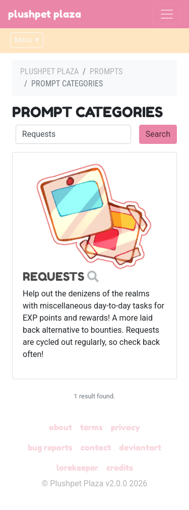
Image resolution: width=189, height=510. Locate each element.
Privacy (125, 427)
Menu (27, 40)
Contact (96, 447)
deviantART (140, 447)
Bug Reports (50, 447)
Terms (91, 427)
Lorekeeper (77, 468)
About (60, 427)
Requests (53, 276)
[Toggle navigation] (167, 14)
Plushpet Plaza (44, 14)
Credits (119, 468)
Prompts (106, 71)
